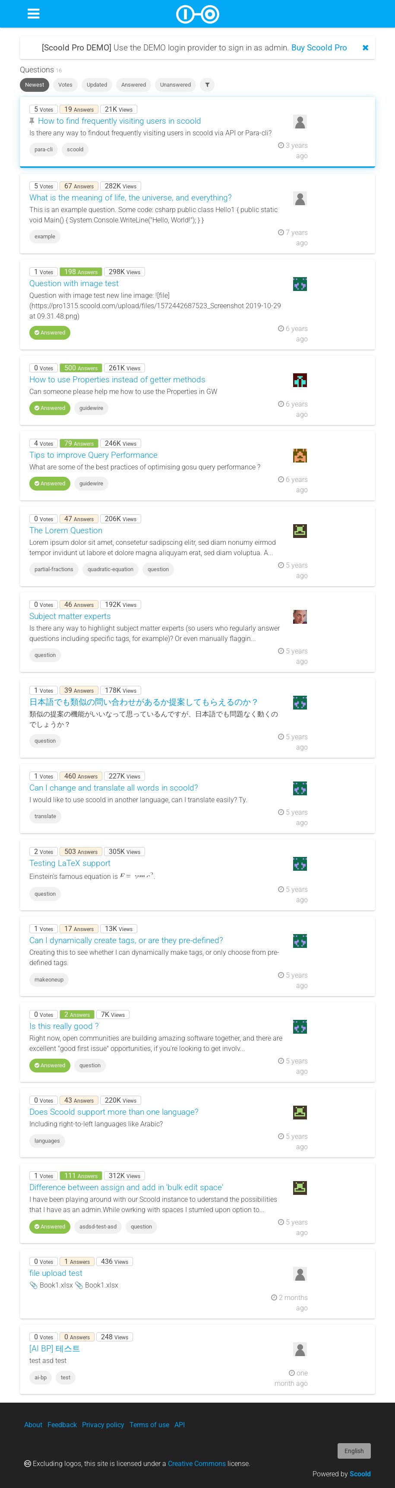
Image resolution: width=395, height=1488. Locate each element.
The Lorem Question (65, 530)
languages (47, 1141)
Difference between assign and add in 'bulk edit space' (126, 1187)
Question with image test (74, 283)
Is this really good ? (64, 1026)
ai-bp (41, 1377)
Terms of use (149, 1425)
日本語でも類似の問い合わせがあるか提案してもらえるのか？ (144, 702)
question (158, 569)
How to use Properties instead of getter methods (117, 380)
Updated (97, 84)
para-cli (44, 149)
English (354, 1450)
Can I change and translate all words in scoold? (113, 788)
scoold (75, 149)
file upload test (55, 1273)
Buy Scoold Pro (319, 48)
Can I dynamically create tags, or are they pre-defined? (126, 940)
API (179, 1425)
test (65, 1377)
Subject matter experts (70, 616)
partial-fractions (54, 569)
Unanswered (175, 84)
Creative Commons (197, 1464)
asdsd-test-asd (98, 1226)
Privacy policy (103, 1425)
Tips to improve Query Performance (93, 455)
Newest (34, 84)
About (33, 1425)
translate (45, 816)
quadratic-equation (110, 569)
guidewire (91, 408)
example (45, 236)
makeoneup (49, 979)
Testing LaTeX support (70, 863)
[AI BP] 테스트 (54, 1349)
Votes (65, 84)
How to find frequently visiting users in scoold (119, 121)
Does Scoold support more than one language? (114, 1112)
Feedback (62, 1425)
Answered (133, 84)
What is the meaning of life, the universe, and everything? (130, 198)
